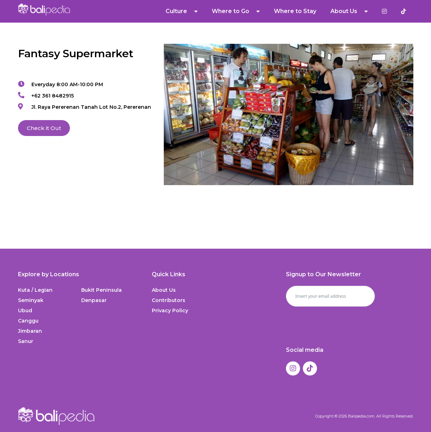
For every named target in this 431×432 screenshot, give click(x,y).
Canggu (28, 321)
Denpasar (94, 300)
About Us (349, 11)
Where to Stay (295, 11)
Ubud (25, 310)
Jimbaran (30, 331)
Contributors (168, 300)
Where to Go (236, 11)
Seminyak (30, 300)
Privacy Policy (170, 310)
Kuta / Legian (35, 290)
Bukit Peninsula (101, 290)
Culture (182, 11)
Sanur (25, 341)
